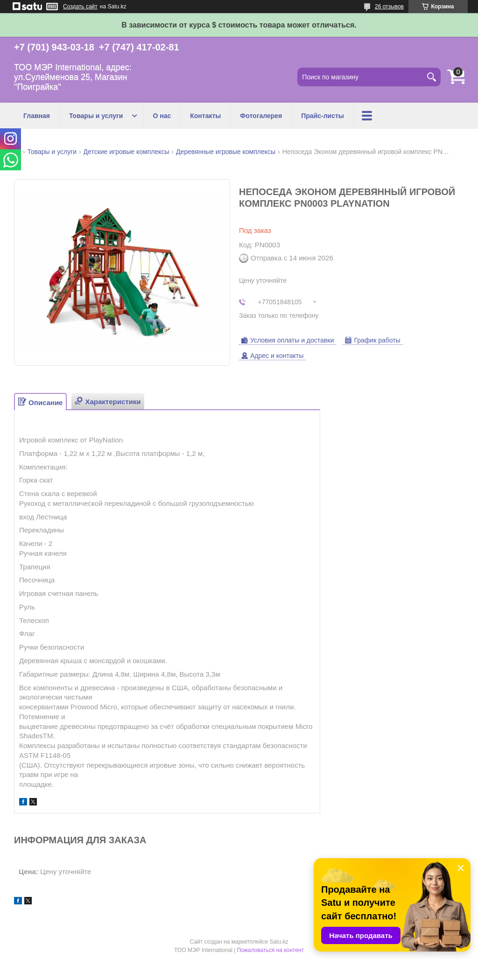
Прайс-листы (322, 115)
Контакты (205, 115)
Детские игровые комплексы (126, 151)
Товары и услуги (96, 115)
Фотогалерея (261, 115)
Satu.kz (278, 941)
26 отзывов (389, 6)
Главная (36, 115)
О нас (162, 115)
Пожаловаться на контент (270, 950)
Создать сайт (80, 6)
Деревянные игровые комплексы (225, 151)
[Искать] (431, 77)
